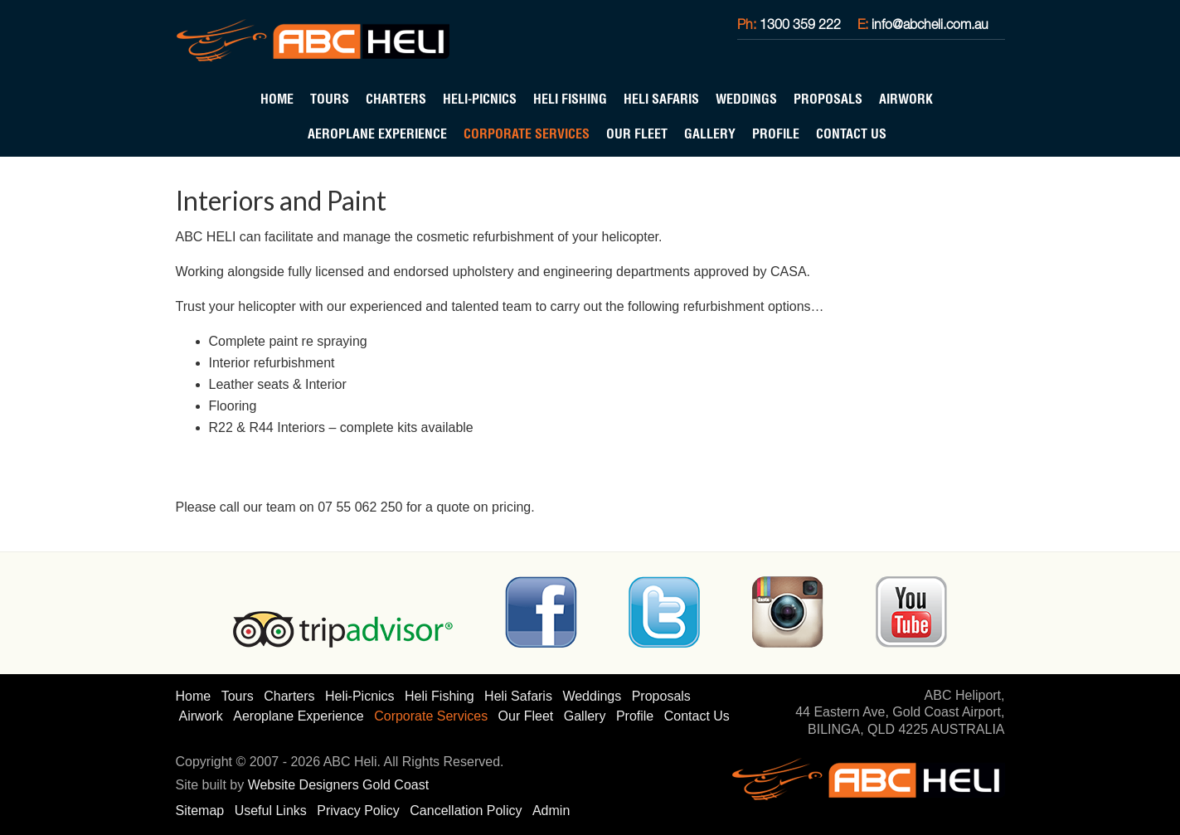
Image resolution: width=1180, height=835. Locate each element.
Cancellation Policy (466, 810)
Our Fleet (637, 133)
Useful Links (271, 810)
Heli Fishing (570, 98)
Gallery (710, 133)
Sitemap (200, 810)
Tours (329, 98)
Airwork (906, 98)
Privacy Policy (358, 810)
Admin (551, 810)
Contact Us (851, 133)
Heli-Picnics (480, 98)
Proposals (828, 98)
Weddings (746, 98)
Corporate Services (527, 133)
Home (277, 98)
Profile (775, 133)
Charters (396, 98)
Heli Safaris (661, 98)
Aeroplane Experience (377, 133)
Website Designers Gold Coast (338, 785)
